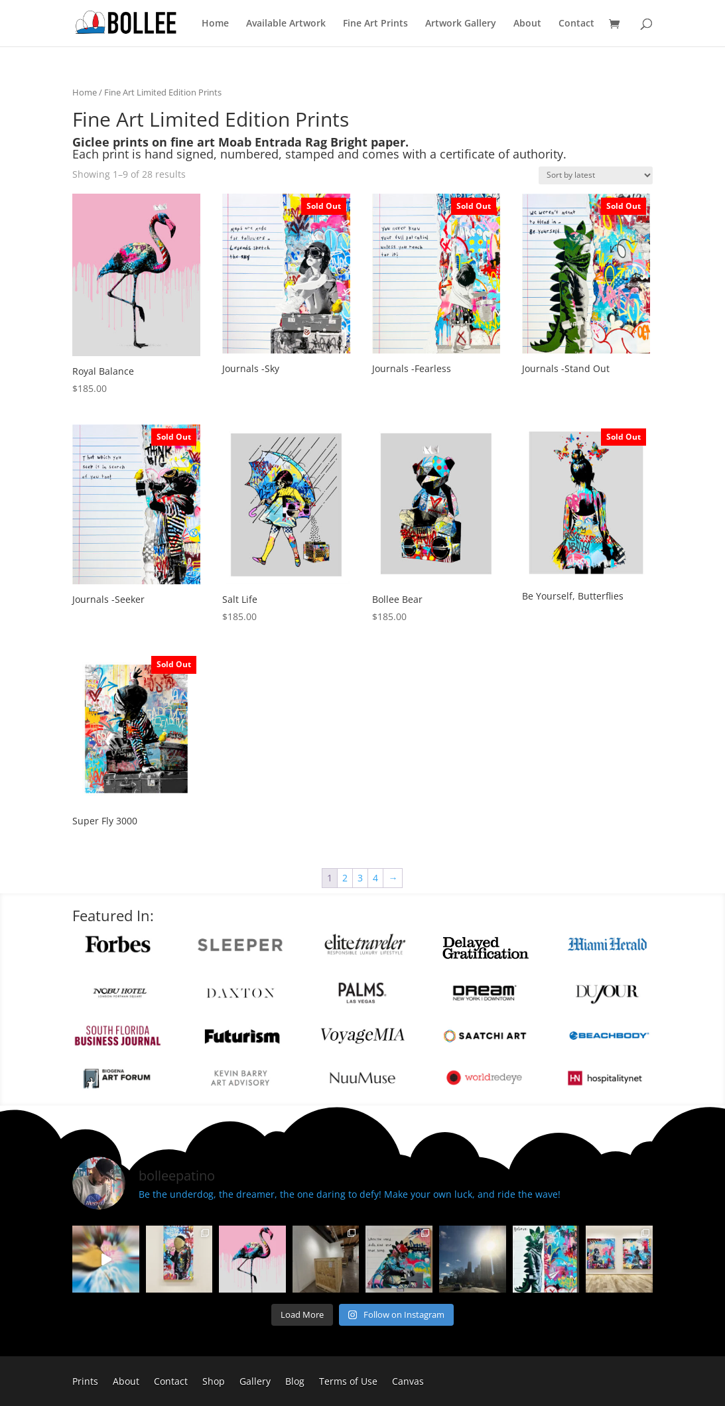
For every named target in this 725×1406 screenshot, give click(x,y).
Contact (576, 24)
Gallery (255, 1382)
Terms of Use (348, 1382)
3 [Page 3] (360, 877)
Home (215, 24)
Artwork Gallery (460, 24)
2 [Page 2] (345, 877)
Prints (85, 1382)
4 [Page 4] (375, 877)
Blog (294, 1382)
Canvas (408, 1382)
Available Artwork (286, 24)
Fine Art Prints (375, 24)
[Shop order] (596, 175)
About (527, 24)
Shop (213, 1382)
